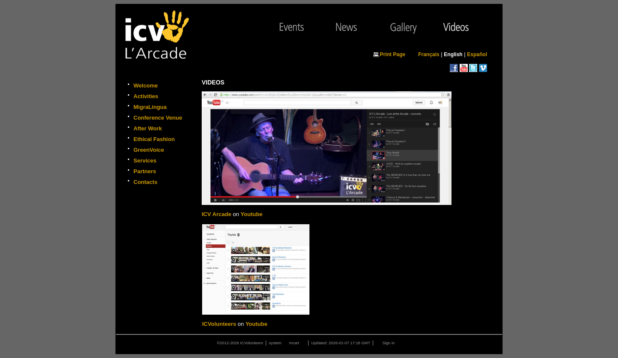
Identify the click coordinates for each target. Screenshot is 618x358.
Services (145, 160)
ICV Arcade (216, 214)
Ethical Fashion (154, 139)
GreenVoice (148, 150)
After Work (147, 128)
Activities (145, 96)
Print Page (392, 54)
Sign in (388, 343)
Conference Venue (157, 117)
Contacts (145, 182)
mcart (294, 343)
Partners (144, 171)
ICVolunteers (219, 324)
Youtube (252, 214)
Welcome (145, 85)
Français (428, 54)
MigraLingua (150, 107)
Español (477, 54)
